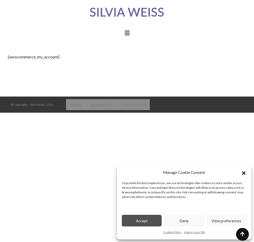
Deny (184, 220)
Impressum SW (194, 232)
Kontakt (75, 104)
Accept (142, 220)
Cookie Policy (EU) (129, 104)
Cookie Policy (172, 232)
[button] (243, 172)
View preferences (226, 220)
